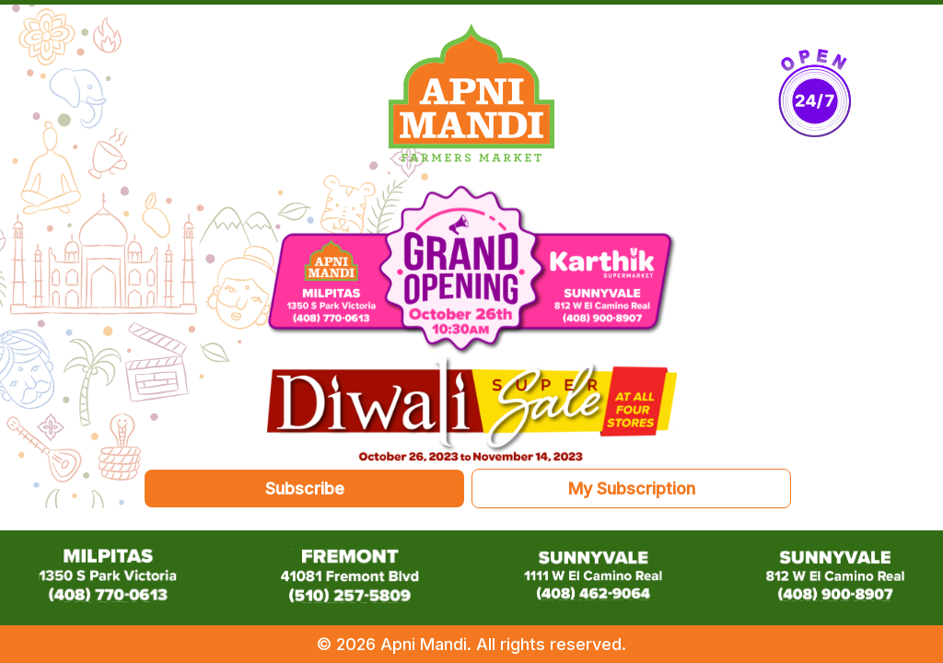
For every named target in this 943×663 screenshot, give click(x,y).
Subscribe (304, 488)
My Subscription (631, 488)
